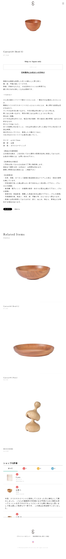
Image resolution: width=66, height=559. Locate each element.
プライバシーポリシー (23, 536)
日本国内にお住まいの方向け (33, 72)
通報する (17, 209)
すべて (10, 468)
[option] (33, 25)
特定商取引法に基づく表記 (41, 536)
